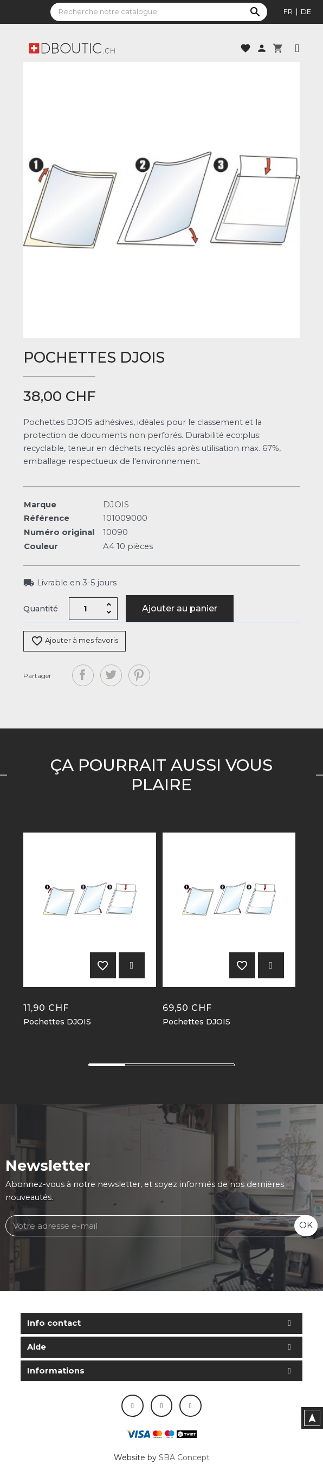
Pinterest (139, 675)
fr (288, 11)
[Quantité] (85, 609)
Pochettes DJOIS (57, 1022)
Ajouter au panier (179, 608)
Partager (83, 675)
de (306, 11)
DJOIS (116, 504)
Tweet (111, 675)
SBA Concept (184, 1457)
